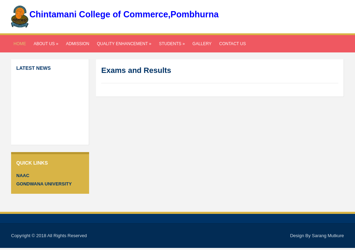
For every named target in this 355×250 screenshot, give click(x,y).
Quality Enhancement (124, 43)
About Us (46, 43)
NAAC (22, 175)
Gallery (201, 43)
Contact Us (232, 43)
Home (20, 43)
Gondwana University (44, 183)
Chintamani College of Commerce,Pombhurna (124, 14)
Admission (77, 43)
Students (172, 43)
